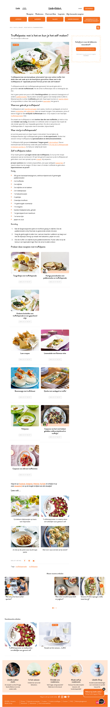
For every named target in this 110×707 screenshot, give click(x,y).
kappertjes (59, 163)
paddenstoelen (21, 97)
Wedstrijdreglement (83, 701)
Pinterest (36, 484)
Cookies (45, 701)
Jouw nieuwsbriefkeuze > (86, 49)
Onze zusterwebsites (46, 704)
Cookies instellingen (56, 701)
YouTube (42, 484)
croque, (39, 159)
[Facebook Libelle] (59, 697)
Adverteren (33, 704)
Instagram (29, 484)
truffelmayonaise (17, 116)
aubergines (30, 111)
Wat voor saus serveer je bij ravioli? (55, 550)
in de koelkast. (53, 142)
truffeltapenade (21, 567)
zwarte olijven (63, 99)
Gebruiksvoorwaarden (34, 701)
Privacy (23, 701)
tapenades (46, 101)
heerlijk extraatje (31, 109)
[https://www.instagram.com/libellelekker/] (62, 697)
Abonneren (24, 704)
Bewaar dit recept (25, 282)
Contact (66, 701)
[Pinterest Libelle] (69, 697)
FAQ (73, 701)
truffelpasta (33, 567)
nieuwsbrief (18, 486)
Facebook (22, 484)
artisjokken (20, 111)
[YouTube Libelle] (65, 697)
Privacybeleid (86, 55)
